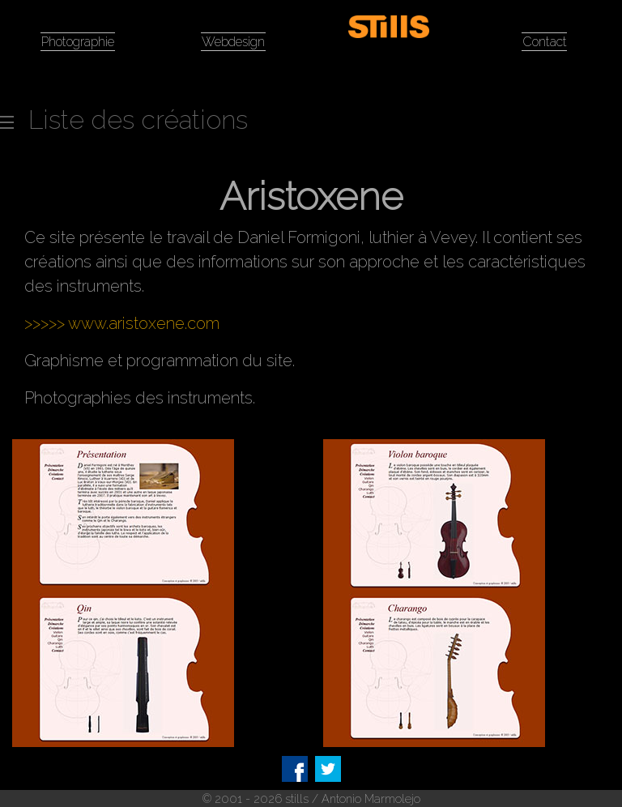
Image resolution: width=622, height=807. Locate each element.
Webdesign (233, 41)
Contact (544, 41)
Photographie (77, 41)
